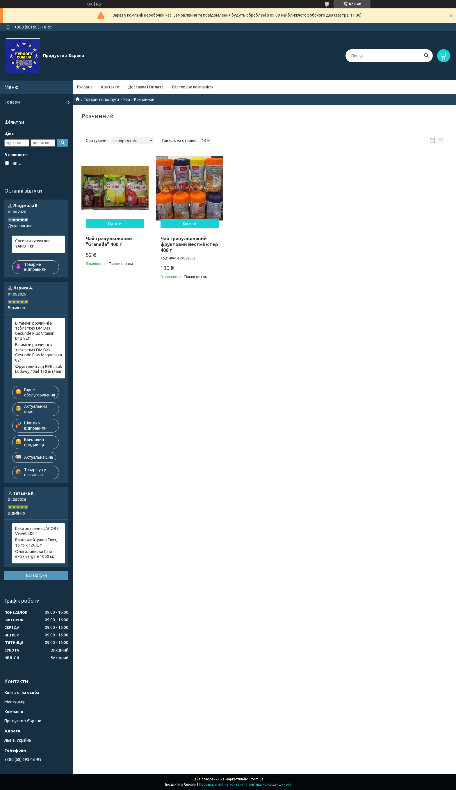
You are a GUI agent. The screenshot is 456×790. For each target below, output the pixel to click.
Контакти (110, 87)
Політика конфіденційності (269, 784)
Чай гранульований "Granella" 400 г (109, 241)
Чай (126, 99)
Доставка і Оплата (145, 87)
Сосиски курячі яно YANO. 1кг (33, 243)
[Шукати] (426, 55)
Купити (115, 223)
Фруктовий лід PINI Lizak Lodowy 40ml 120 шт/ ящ (38, 369)
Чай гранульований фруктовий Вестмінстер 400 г (189, 244)
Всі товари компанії (190, 87)
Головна (84, 87)
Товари (12, 101)
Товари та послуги (101, 99)
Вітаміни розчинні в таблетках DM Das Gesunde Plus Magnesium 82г (38, 352)
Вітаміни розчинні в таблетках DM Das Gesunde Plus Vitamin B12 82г (34, 331)
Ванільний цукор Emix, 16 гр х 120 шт (36, 542)
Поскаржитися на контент (221, 784)
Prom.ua (256, 779)
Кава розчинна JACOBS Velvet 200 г (37, 531)
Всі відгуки (36, 575)
